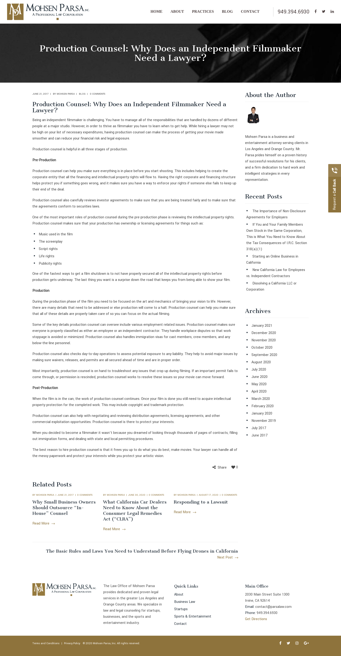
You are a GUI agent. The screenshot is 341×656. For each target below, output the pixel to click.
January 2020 (261, 413)
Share (222, 467)
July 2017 (258, 428)
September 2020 (264, 354)
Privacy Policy (72, 643)
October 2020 (261, 347)
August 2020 (261, 362)
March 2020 (260, 398)
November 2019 (263, 420)
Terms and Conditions (46, 643)
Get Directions (256, 619)
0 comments (97, 94)
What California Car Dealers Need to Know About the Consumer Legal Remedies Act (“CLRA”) (135, 510)
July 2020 (258, 369)
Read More (43, 523)
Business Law (184, 601)
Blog (82, 94)
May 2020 (259, 384)
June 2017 (259, 435)
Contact (180, 623)
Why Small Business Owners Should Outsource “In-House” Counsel (64, 507)
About (178, 594)
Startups (181, 609)
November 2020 (263, 340)
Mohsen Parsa (66, 94)
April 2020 (259, 391)
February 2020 (262, 406)
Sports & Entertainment (192, 616)
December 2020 (263, 332)
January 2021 (261, 325)
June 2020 (259, 376)
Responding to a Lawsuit (201, 502)
